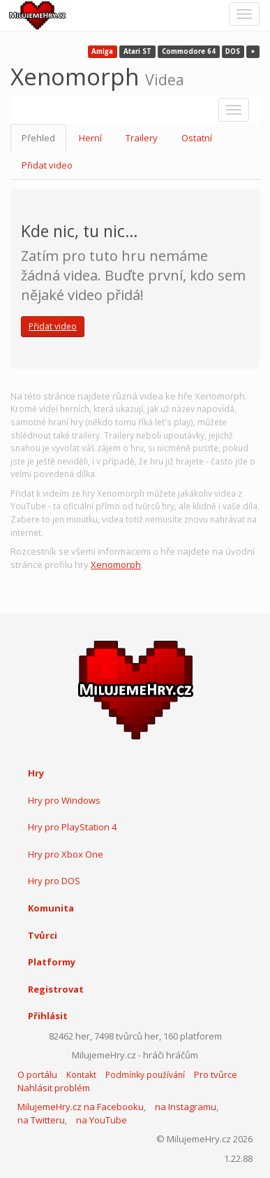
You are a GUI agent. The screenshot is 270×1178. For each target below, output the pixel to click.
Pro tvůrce (215, 1074)
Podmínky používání (145, 1075)
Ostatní (196, 138)
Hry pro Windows (64, 800)
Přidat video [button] (53, 326)
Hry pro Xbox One (65, 854)
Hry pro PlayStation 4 (72, 827)
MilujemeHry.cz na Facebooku (80, 1106)
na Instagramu (185, 1106)
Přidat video (47, 165)
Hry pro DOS (54, 880)
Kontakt (81, 1075)
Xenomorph (116, 564)
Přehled (38, 138)
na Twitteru (41, 1120)
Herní (90, 138)
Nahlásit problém (53, 1087)
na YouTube (101, 1120)
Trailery (142, 138)
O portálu (37, 1074)
